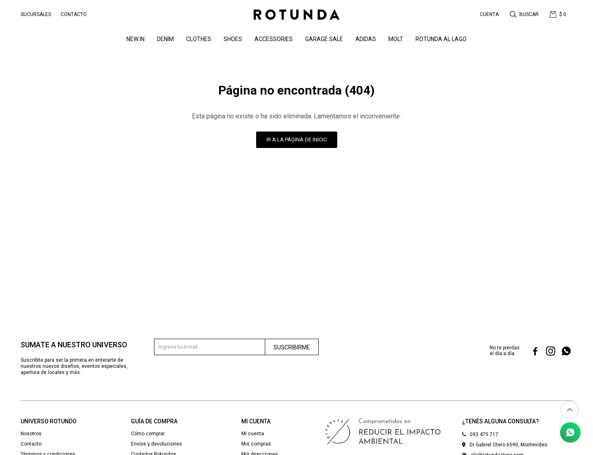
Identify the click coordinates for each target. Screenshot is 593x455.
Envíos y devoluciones (156, 444)
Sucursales (36, 14)
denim (165, 39)
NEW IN (135, 39)
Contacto (74, 14)
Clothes (198, 39)
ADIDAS (365, 39)
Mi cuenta (252, 434)
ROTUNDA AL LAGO (441, 39)
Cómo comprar (148, 434)
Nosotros (31, 434)
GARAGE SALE (324, 39)
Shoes (233, 39)
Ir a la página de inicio (296, 139)
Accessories (273, 39)
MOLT (395, 39)
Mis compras (256, 444)
